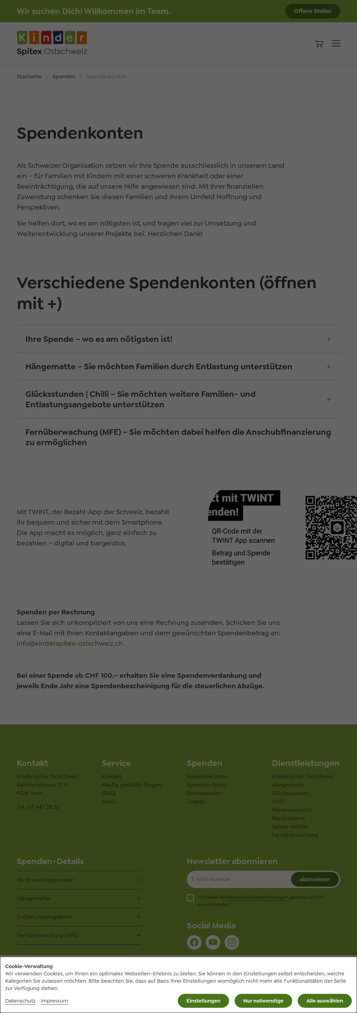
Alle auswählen (324, 1000)
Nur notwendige (263, 1000)
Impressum (54, 1000)
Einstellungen (203, 1000)
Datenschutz (20, 1000)
